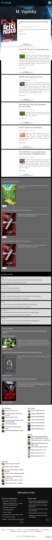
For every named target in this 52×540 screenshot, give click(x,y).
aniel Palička (13, 531)
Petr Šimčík (24, 531)
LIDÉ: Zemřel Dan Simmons (11, 423)
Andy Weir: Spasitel (7, 512)
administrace (39, 531)
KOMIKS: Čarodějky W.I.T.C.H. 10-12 (38, 449)
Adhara (2, 278)
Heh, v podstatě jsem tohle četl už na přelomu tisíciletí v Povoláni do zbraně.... (20, 312)
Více (22, 522)
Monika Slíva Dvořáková (34, 529)
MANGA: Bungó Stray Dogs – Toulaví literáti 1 (40, 440)
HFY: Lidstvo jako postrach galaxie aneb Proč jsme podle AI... (18, 306)
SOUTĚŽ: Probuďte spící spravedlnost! (30, 127)
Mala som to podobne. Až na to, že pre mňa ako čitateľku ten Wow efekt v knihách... (22, 280)
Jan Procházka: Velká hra (8, 509)
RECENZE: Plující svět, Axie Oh (11, 410)
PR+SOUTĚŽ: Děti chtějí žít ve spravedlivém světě (34, 49)
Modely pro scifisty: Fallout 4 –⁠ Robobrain (14, 483)
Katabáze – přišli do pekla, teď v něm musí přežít (13, 519)
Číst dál (4, 206)
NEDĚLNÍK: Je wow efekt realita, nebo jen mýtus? (16, 282)
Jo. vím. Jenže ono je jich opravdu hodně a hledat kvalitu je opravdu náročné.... (20, 320)
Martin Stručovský (28, 26)
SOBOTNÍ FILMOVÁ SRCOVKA (37, 428)
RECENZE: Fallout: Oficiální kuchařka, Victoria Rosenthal (17, 298)
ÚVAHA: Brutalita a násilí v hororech (12, 290)
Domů (2, 17)
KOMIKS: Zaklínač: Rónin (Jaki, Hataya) (39, 446)
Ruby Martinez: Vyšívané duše (9, 507)
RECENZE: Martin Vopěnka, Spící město (30, 77)
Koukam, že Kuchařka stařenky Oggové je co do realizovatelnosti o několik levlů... (21, 296)
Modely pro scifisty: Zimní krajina (12, 466)
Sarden (3, 529)
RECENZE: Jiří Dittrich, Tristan (11, 417)
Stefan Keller (28, 536)
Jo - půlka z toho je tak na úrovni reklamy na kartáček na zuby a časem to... (19, 304)
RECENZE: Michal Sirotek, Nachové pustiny (14, 430)
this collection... (4, 286)
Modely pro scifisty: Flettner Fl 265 (12, 463)
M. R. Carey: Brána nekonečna (9, 517)
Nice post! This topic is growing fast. (10, 288)
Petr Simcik (27, 80)
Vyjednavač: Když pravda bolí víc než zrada (38, 513)
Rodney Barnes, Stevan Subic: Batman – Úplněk (13, 514)
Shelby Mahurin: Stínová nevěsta (9, 501)
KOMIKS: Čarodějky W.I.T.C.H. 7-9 (38, 452)
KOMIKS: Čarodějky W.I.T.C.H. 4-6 (38, 456)
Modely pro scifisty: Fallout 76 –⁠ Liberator (14, 480)
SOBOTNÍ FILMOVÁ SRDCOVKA (37, 410)
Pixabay (33, 536)
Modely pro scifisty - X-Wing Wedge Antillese (14, 473)
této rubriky (6, 331)
